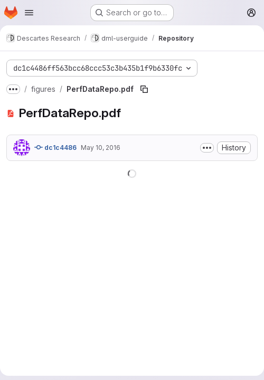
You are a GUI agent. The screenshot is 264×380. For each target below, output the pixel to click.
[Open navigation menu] (29, 12)
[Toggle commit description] (207, 148)
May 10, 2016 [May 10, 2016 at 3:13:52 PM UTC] (100, 147)
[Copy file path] (144, 89)
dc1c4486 (55, 147)
